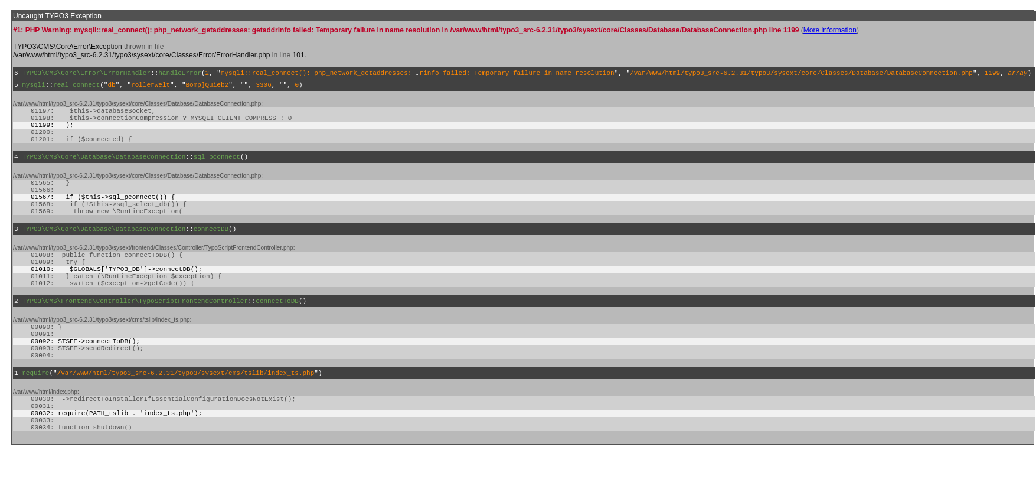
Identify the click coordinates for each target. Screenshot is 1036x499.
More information (830, 30)
